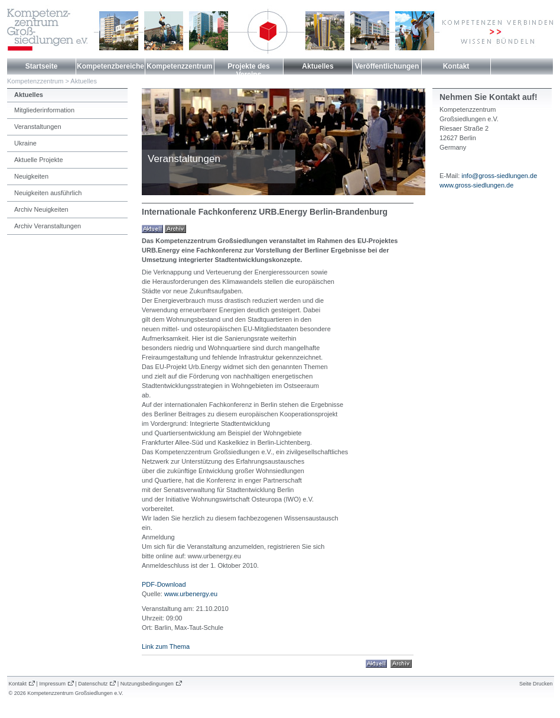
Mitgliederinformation (44, 110)
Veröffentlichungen (387, 66)
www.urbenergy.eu (190, 593)
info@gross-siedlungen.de (499, 175)
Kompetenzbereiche (110, 66)
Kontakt (456, 66)
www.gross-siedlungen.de (476, 185)
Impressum (52, 684)
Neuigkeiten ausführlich (48, 192)
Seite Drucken (536, 684)
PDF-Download (164, 584)
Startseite (41, 66)
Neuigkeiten (31, 176)
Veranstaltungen (37, 126)
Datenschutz (93, 684)
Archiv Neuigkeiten (41, 209)
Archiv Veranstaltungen (47, 225)
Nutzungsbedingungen (147, 684)
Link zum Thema (166, 646)
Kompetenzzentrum (179, 66)
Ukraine (25, 143)
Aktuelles (317, 66)
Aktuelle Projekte (38, 159)
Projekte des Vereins (248, 70)
